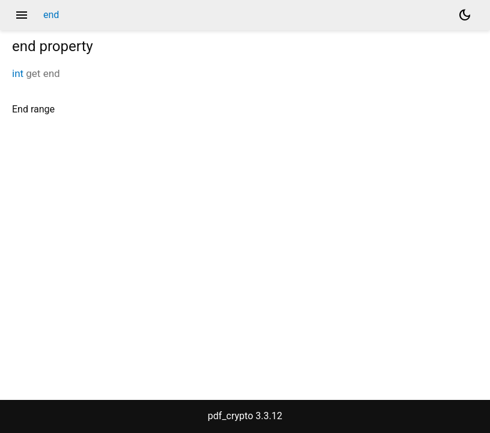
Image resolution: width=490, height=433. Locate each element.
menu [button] (21, 15)
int (17, 73)
